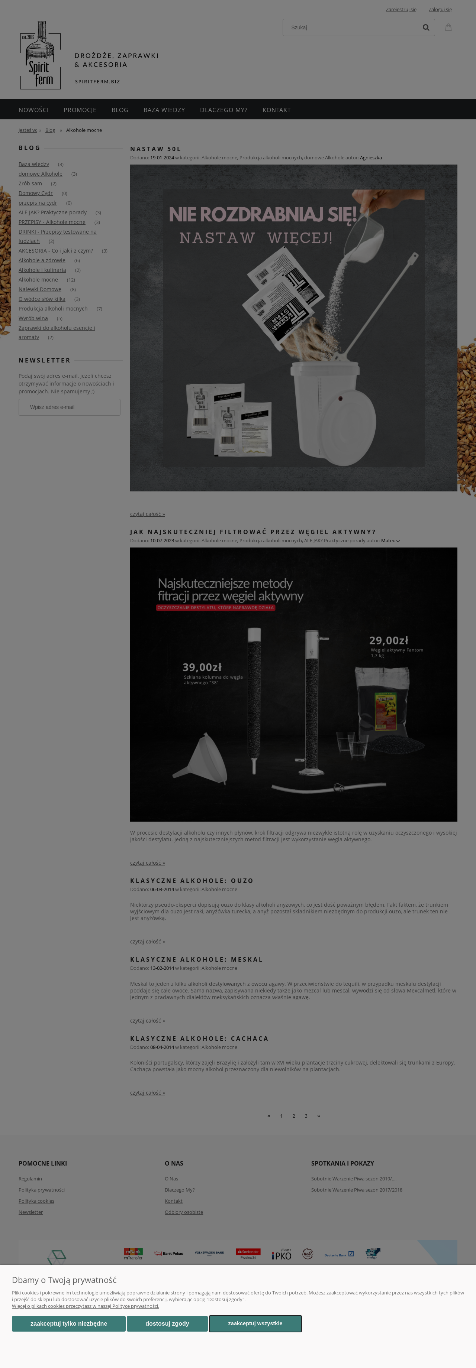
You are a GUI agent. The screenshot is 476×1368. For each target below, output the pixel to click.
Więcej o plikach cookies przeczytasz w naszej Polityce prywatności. (85, 1306)
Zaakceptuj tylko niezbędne (68, 1323)
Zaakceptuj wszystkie (255, 1323)
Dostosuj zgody (167, 1323)
